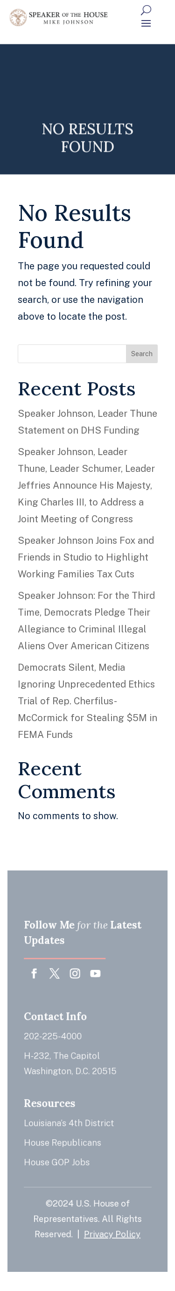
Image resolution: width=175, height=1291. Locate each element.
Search (142, 354)
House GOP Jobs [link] (58, 1159)
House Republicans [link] (63, 1140)
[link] (58, 17)
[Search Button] (146, 10)
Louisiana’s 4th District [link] (69, 1121)
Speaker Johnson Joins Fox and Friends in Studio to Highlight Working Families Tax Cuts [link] (86, 557)
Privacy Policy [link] (111, 1229)
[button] (146, 22)
